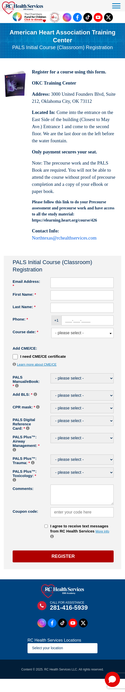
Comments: (23, 488)
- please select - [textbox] (69, 333)
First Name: (24, 294)
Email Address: (26, 283)
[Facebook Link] (77, 17)
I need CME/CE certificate (43, 356)
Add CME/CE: (25, 348)
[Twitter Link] (108, 17)
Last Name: (24, 307)
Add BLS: (25, 394)
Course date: (25, 332)
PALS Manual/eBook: (26, 381)
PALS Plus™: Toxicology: (25, 475)
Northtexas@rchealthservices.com (64, 238)
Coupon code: (25, 511)
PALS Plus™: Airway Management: (26, 443)
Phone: (20, 319)
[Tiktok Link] (87, 17)
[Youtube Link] (98, 17)
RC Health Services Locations (54, 640)
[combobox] (82, 333)
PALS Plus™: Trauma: (25, 460)
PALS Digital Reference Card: (24, 424)
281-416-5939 (69, 607)
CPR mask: (26, 407)
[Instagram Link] (67, 17)
